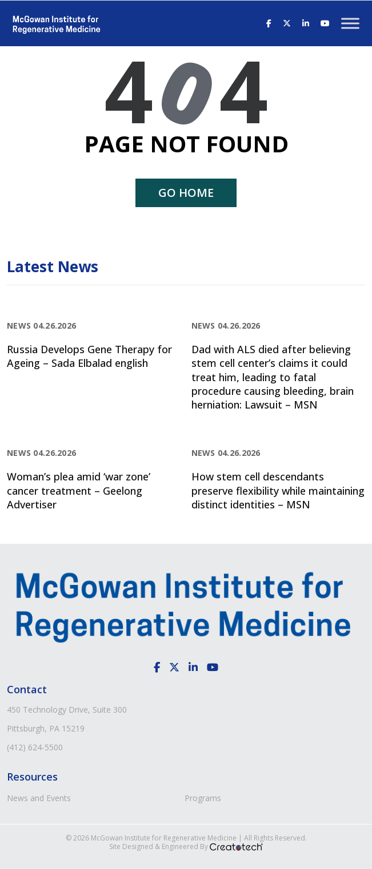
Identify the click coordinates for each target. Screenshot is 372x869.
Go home (186, 192)
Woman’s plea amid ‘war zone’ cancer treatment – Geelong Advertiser (78, 490)
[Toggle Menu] (350, 23)
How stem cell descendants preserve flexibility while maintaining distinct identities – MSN (278, 490)
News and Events (39, 798)
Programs (203, 798)
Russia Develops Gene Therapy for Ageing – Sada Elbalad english (89, 356)
